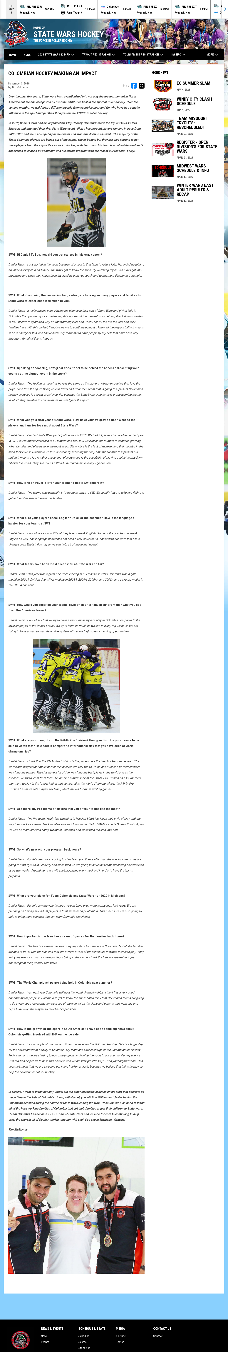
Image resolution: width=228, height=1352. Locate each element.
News (44, 1336)
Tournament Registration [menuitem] (143, 55)
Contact (157, 1336)
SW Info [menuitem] (178, 55)
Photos (120, 1341)
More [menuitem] (213, 55)
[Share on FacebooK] (134, 86)
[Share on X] (142, 86)
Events (45, 1341)
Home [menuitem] (12, 54)
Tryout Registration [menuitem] (99, 55)
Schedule (83, 1336)
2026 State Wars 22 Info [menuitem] (56, 55)
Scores (82, 1341)
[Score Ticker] (114, 9)
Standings (84, 1347)
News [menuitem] (27, 54)
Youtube (121, 1336)
